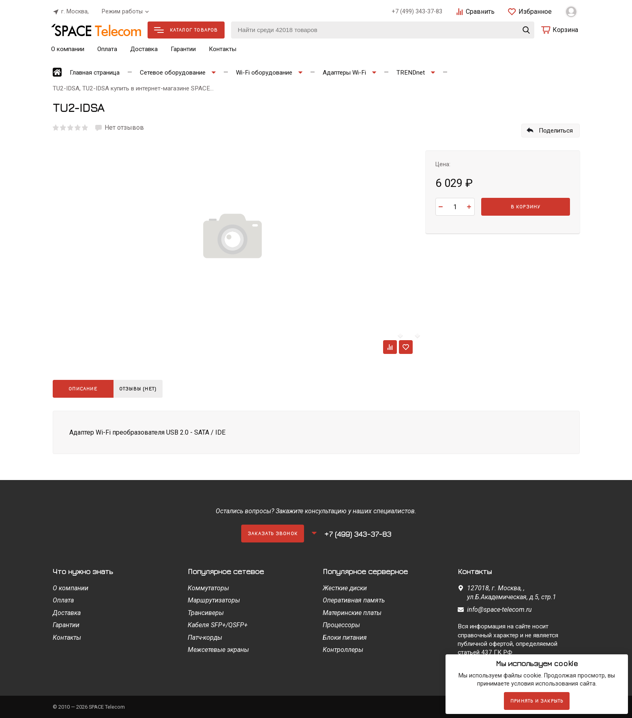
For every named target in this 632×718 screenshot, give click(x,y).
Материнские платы (352, 613)
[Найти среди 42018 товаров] (382, 30)
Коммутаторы (208, 588)
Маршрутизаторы (214, 600)
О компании (67, 49)
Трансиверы (206, 613)
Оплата (107, 49)
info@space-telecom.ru (499, 609)
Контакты (222, 49)
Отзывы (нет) (141, 389)
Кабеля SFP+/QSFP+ (218, 625)
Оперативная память (354, 600)
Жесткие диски (345, 588)
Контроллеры (343, 650)
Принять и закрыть (536, 701)
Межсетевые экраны (218, 650)
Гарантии (183, 49)
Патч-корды (205, 637)
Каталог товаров (186, 30)
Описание (83, 389)
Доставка (144, 49)
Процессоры (341, 625)
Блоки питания (345, 637)
